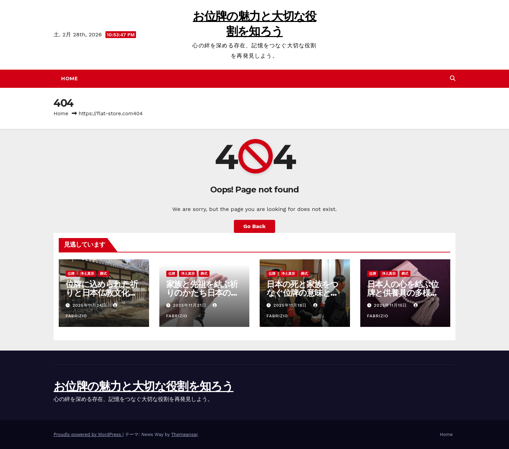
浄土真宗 (87, 273)
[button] (452, 78)
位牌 (71, 273)
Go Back (255, 226)
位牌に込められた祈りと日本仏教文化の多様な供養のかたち (102, 292)
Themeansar (184, 434)
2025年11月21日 (190, 305)
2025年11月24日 (90, 305)
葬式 (103, 273)
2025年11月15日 (391, 305)
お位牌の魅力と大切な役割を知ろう (144, 386)
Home (69, 78)
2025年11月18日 (290, 305)
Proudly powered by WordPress (88, 434)
